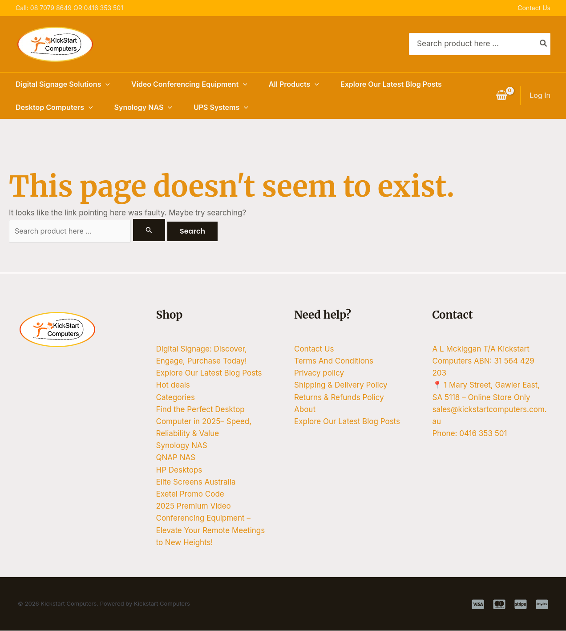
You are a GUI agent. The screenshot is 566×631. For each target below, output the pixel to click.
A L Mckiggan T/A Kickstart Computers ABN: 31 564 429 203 (483, 361)
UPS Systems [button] (221, 107)
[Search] (544, 44)
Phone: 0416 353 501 (470, 433)
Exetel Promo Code (190, 494)
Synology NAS (181, 446)
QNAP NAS (176, 458)
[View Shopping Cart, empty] (501, 95)
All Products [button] (294, 84)
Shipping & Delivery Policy (341, 385)
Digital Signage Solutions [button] (63, 84)
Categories (175, 397)
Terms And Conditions (333, 361)
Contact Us (533, 8)
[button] (105, 84)
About (304, 409)
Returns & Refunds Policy (339, 397)
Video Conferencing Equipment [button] (189, 84)
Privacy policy (319, 373)
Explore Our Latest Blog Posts (391, 84)
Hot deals (173, 385)
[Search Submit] (157, 230)
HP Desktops (179, 470)
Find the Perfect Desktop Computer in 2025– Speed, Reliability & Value (204, 421)
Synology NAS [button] (143, 107)
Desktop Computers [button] (54, 107)
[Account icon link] (540, 95)
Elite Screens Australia (196, 482)
